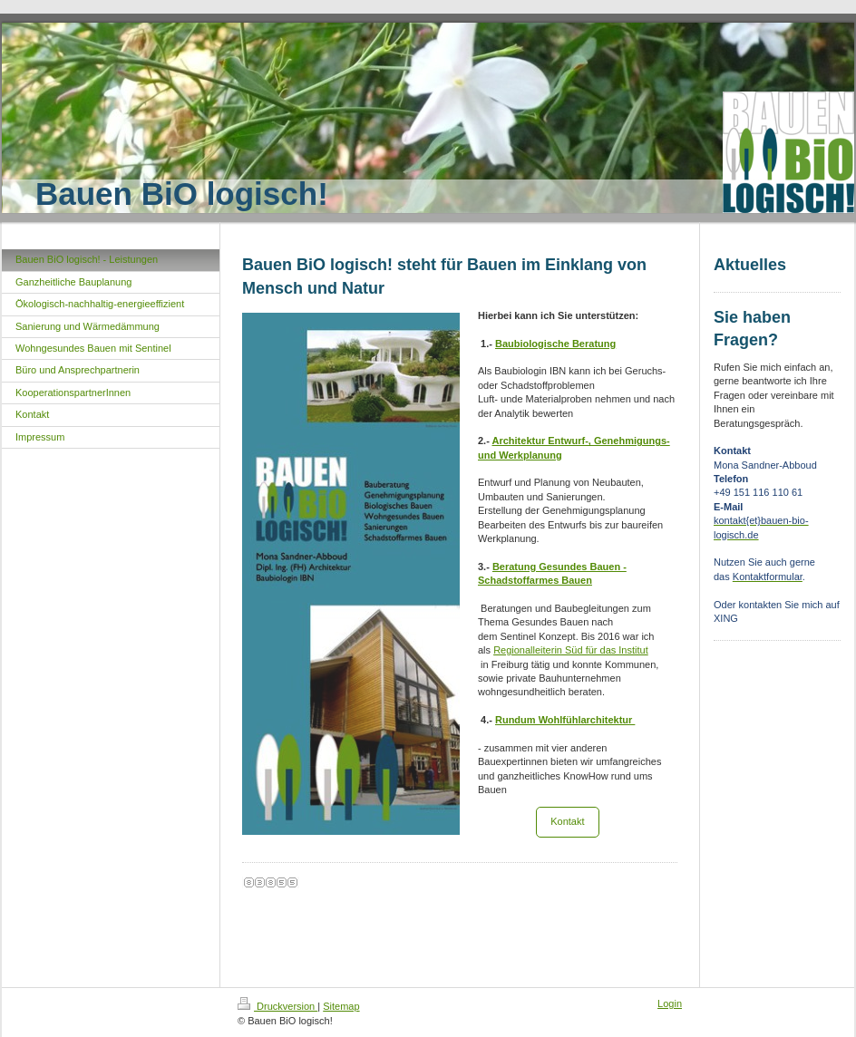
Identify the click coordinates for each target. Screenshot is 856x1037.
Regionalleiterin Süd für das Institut (570, 649)
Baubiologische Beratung (555, 343)
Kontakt (567, 821)
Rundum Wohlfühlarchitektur (565, 719)
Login (669, 1003)
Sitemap (341, 1006)
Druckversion (277, 1006)
